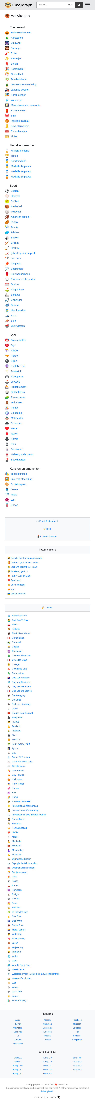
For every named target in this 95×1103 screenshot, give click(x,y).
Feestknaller (14, 69)
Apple (17, 1020)
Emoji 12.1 (47, 1066)
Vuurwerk (13, 43)
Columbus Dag (17, 669)
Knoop (11, 505)
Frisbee (12, 232)
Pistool (11, 355)
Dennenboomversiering (20, 84)
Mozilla (47, 1036)
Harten (11, 428)
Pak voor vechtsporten (20, 279)
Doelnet (12, 284)
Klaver (11, 438)
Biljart (11, 361)
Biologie (13, 629)
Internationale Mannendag (22, 806)
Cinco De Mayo (17, 660)
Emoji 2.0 (47, 1058)
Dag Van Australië (18, 677)
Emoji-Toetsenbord (47, 521)
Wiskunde (14, 991)
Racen (12, 885)
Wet (11, 983)
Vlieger (12, 350)
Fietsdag (13, 730)
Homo (12, 797)
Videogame (14, 376)
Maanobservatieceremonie (22, 105)
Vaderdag (14, 934)
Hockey (12, 248)
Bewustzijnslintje (17, 126)
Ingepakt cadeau (17, 120)
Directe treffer (15, 340)
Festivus (13, 726)
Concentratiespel (47, 536)
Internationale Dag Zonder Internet (26, 814)
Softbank (77, 1036)
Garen (11, 489)
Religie (13, 894)
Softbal (12, 201)
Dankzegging (16, 695)
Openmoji (18, 1032)
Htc (77, 1032)
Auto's (12, 624)
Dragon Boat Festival (20, 713)
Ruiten (11, 433)
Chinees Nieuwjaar (19, 655)
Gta (11, 753)
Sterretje (12, 48)
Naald (11, 494)
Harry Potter (15, 784)
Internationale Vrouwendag (22, 810)
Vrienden (14, 951)
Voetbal (12, 190)
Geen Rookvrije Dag (19, 761)
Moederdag (15, 850)
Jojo (10, 345)
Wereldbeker (15, 969)
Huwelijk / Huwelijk (18, 801)
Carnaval (14, 642)
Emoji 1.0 (18, 1058)
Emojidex (47, 1032)
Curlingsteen (15, 326)
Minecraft (14, 845)
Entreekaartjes (16, 131)
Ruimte (13, 898)
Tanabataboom (16, 79)
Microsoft (77, 1024)
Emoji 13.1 (18, 1070)
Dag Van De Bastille (19, 691)
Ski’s (10, 315)
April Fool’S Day (17, 620)
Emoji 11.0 (77, 1062)
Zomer (12, 996)
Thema (47, 607)
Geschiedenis (16, 766)
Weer (12, 960)
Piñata (11, 407)
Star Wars (14, 921)
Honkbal (12, 196)
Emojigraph (22, 5)
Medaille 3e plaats (18, 176)
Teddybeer (13, 402)
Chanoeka (14, 651)
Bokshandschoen (17, 274)
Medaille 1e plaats (18, 166)
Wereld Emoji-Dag (18, 965)
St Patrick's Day (17, 912)
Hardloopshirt (15, 310)
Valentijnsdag (16, 938)
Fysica (12, 748)
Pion (10, 444)
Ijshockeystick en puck (20, 253)
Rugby (11, 222)
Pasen (12, 881)
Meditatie (14, 841)
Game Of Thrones (18, 757)
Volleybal (13, 211)
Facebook (77, 1020)
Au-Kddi (17, 1040)
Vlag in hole (14, 289)
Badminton (14, 268)
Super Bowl (15, 925)
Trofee (11, 155)
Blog (47, 529)
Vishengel (13, 300)
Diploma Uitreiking (18, 704)
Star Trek (14, 916)
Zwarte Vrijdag (16, 1000)
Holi (11, 792)
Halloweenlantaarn (18, 32)
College (13, 664)
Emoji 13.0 (77, 1066)
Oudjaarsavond (17, 872)
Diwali (12, 708)
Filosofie (13, 739)
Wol (10, 499)
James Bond (15, 819)
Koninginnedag (17, 828)
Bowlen (12, 237)
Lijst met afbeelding (18, 479)
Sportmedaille (15, 161)
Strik (10, 115)
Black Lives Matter (18, 633)
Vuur (11, 589)
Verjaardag (15, 947)
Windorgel (13, 100)
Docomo (47, 1040)
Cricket (12, 242)
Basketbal (13, 206)
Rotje (11, 53)
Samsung (47, 1024)
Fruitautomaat (15, 387)
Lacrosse (13, 258)
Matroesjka (14, 418)
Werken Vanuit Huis (19, 978)
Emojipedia (18, 1044)
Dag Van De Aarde (18, 682)
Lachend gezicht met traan (22, 567)
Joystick (12, 381)
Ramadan (14, 890)
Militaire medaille (17, 150)
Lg (18, 1036)
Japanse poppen (17, 89)
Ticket (11, 136)
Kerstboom (14, 37)
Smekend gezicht (17, 571)
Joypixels (77, 1028)
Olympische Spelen (19, 859)
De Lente (14, 700)
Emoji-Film (14, 717)
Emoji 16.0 (47, 1074)
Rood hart (13, 580)
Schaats (12, 294)
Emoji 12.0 (18, 1066)
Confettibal (14, 74)
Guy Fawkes (15, 775)
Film (11, 735)
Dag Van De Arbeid (19, 686)
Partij (12, 876)
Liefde (12, 832)
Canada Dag (15, 638)
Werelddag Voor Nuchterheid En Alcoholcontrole (33, 974)
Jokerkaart (13, 449)
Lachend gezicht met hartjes (22, 562)
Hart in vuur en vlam (19, 576)
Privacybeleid (47, 1091)
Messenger (47, 1028)
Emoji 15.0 (77, 1070)
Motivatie (14, 854)
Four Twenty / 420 (18, 744)
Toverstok (13, 371)
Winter (12, 987)
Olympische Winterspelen (22, 863)
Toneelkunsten (16, 473)
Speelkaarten (15, 459)
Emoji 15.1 (18, 1074)
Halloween (14, 779)
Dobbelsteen (15, 392)
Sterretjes (13, 58)
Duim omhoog (15, 585)
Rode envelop (15, 110)
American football (17, 216)
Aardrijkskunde (17, 615)
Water (12, 956)
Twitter (18, 1024)
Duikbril (12, 305)
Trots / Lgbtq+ (16, 929)
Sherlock (14, 907)
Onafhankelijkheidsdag (21, 868)
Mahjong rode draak (19, 454)
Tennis (11, 227)
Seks (12, 903)
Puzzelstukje (15, 397)
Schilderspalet (15, 484)
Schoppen (13, 423)
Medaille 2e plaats (18, 171)
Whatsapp (17, 1028)
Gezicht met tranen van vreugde (24, 558)
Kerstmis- (14, 823)
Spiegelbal (13, 412)
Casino (13, 646)
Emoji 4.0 (18, 1062)
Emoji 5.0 (47, 1062)
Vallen (12, 943)
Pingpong (13, 263)
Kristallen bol (15, 366)
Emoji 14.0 (47, 1070)
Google (47, 1020)
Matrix (12, 837)
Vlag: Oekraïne (16, 593)
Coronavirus (15, 673)
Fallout (13, 722)
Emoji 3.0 (77, 1058)
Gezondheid (15, 770)
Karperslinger (15, 95)
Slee (10, 320)
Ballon (11, 63)
